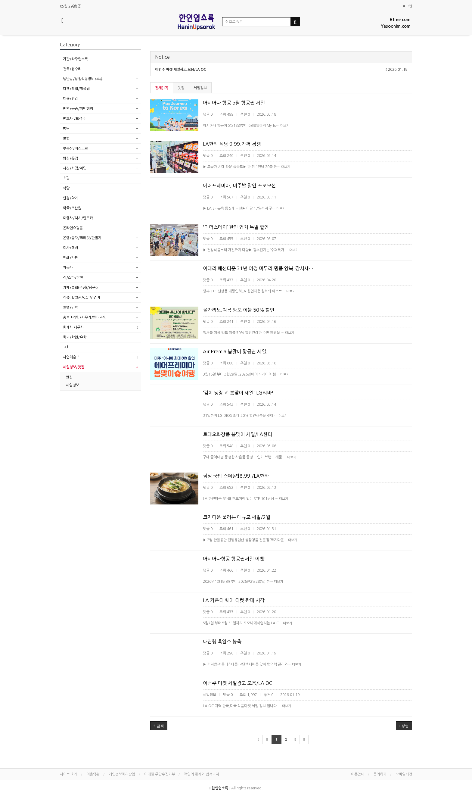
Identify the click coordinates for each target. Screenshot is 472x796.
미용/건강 (70, 99)
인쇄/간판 (70, 258)
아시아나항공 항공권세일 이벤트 (236, 558)
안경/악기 (70, 198)
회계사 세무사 (73, 327)
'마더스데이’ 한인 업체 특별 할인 (236, 227)
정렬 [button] (404, 725)
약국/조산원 (72, 208)
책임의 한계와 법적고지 (201, 774)
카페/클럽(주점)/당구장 (81, 287)
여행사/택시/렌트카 (78, 218)
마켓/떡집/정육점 (76, 89)
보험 (66, 138)
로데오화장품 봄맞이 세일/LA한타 (237, 434)
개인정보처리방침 (122, 774)
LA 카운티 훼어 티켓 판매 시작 (234, 600)
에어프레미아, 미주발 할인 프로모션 (239, 185)
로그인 (407, 6)
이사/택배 (70, 248)
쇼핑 (66, 178)
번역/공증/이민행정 (78, 109)
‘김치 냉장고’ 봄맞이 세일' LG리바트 (239, 392)
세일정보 (200, 88)
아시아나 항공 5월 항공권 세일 (234, 102)
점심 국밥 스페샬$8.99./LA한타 (236, 475)
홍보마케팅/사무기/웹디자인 (84, 317)
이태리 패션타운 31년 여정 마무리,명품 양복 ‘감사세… (258, 268)
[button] (158, 725)
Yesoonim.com (396, 26)
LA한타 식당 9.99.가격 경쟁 (232, 144)
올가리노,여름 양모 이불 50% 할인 (239, 309)
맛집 (181, 88)
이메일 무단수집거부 (159, 774)
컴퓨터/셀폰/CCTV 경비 (81, 297)
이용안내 (357, 774)
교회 (66, 347)
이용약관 (93, 774)
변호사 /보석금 (74, 118)
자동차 (68, 268)
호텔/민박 (70, 307)
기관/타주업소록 (75, 59)
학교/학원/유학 (74, 337)
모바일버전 (404, 774)
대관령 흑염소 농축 (222, 641)
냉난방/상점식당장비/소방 (83, 79)
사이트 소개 (68, 774)
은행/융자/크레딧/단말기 (82, 238)
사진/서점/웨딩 (74, 168)
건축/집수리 (72, 69)
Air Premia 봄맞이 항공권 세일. (235, 351)
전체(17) (161, 88)
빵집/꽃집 (70, 158)
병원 (66, 128)
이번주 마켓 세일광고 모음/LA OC (237, 683)
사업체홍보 (71, 357)
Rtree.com (400, 19)
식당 (66, 188)
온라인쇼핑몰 (73, 228)
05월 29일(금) (71, 6)
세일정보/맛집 (73, 367)
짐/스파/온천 (73, 277)
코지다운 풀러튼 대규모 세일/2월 (236, 517)
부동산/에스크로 (75, 148)
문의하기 (380, 774)
